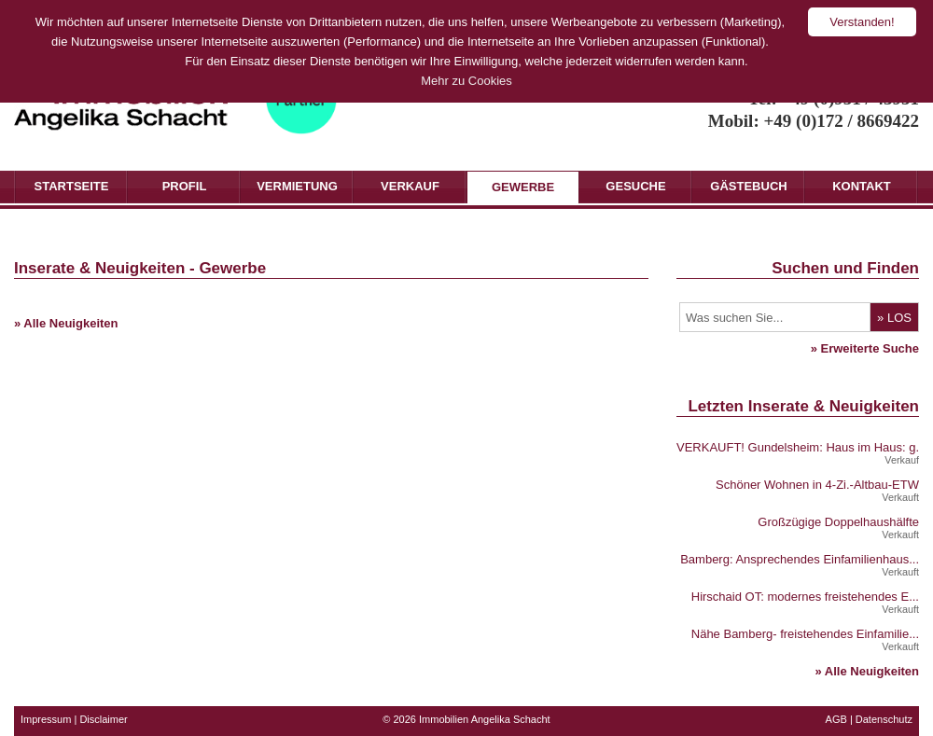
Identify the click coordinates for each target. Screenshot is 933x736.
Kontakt (861, 186)
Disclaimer (103, 719)
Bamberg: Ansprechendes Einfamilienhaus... (799, 559)
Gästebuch (748, 186)
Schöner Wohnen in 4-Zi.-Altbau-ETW (817, 485)
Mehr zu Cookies (466, 81)
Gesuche (635, 186)
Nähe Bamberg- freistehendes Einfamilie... (805, 634)
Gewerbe (523, 187)
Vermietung (297, 186)
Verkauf (410, 186)
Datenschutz (884, 719)
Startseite (72, 186)
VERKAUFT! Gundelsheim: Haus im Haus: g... (801, 447)
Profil (184, 186)
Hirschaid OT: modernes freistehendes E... (805, 597)
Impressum (46, 719)
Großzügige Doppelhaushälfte (838, 522)
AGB (836, 719)
